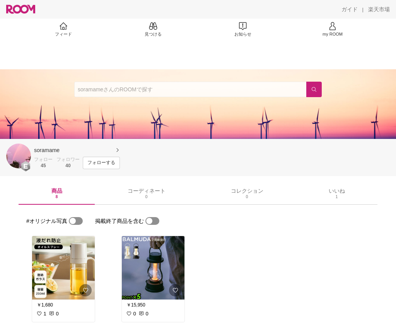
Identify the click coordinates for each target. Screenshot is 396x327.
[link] (63, 268)
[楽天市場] (379, 9)
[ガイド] (349, 9)
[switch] (76, 221)
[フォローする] (101, 163)
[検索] (314, 89)
